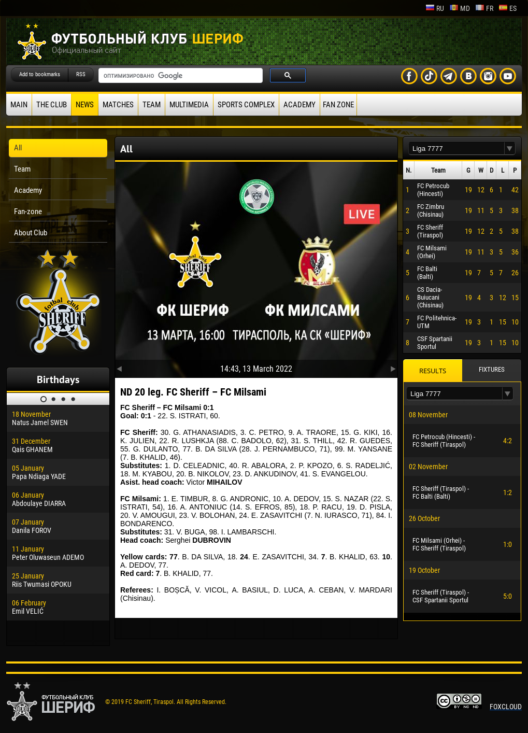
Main (18, 104)
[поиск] (179, 75)
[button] (510, 148)
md (459, 8)
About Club (30, 232)
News (85, 104)
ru (434, 8)
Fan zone (338, 104)
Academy (299, 104)
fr (484, 8)
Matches (118, 104)
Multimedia (189, 104)
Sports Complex (246, 104)
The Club (51, 104)
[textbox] (456, 148)
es (507, 8)
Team (151, 104)
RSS (80, 74)
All (18, 147)
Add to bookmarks (39, 74)
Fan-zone (28, 211)
